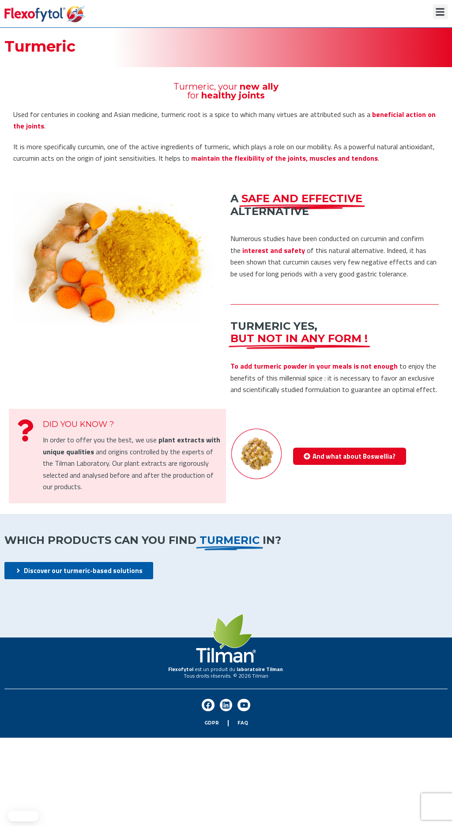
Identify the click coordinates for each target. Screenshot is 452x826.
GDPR (211, 723)
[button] (440, 11)
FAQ (242, 723)
